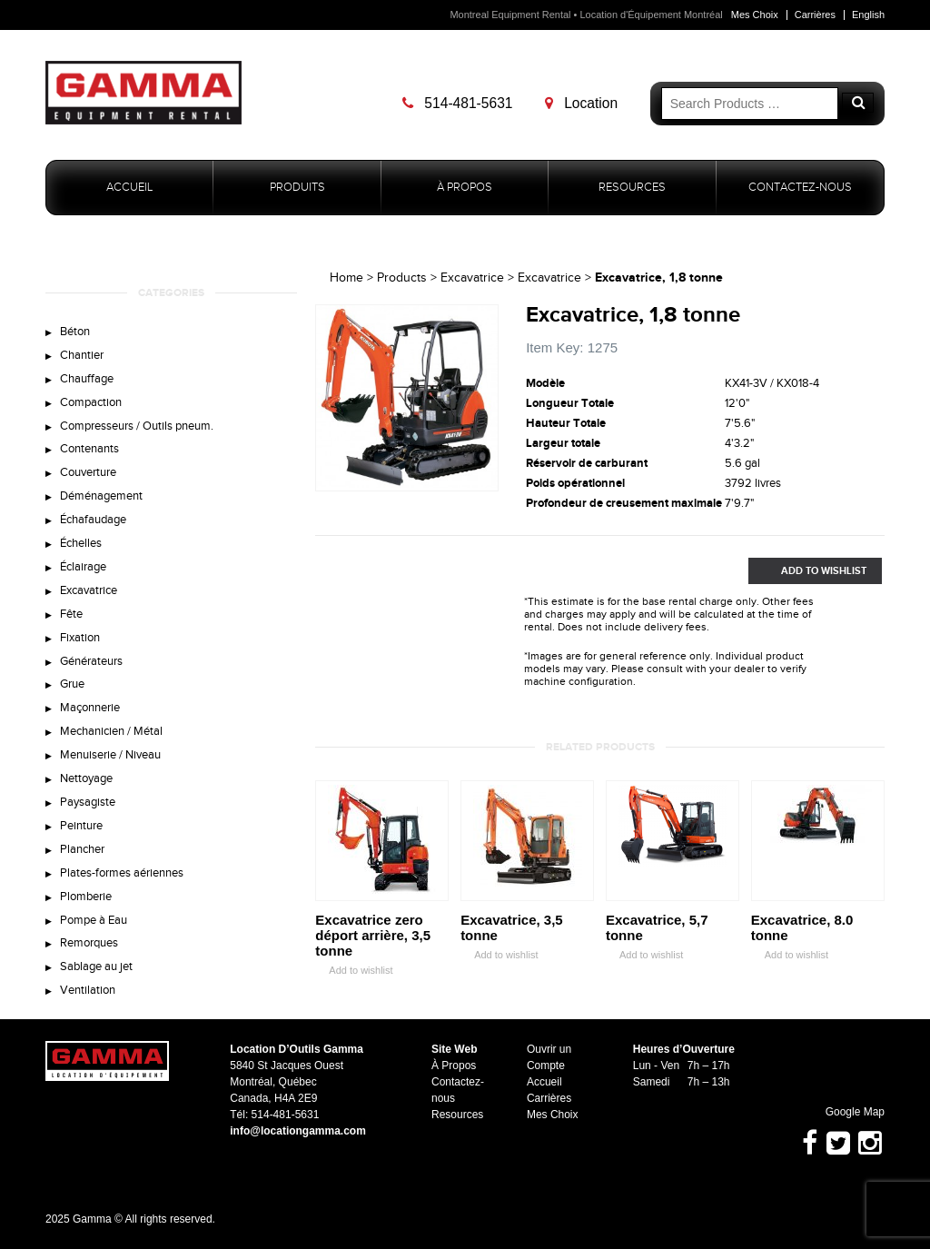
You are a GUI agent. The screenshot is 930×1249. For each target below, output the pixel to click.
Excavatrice (88, 590)
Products (402, 278)
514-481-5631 (457, 103)
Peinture (81, 825)
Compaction (91, 402)
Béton (75, 331)
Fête (71, 614)
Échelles (81, 543)
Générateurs (91, 661)
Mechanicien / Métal (111, 731)
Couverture (88, 472)
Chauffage (87, 379)
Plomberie (86, 896)
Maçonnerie (90, 707)
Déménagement (101, 496)
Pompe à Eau (93, 920)
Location (581, 103)
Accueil (129, 187)
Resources (632, 187)
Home (346, 278)
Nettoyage (86, 778)
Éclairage (83, 567)
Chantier (82, 355)
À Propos (464, 187)
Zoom (484, 478)
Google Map (846, 1111)
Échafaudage (93, 519)
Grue (72, 685)
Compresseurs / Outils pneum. (136, 426)
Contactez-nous (800, 187)
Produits (297, 187)
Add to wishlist (353, 971)
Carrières (815, 14)
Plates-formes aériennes (121, 873)
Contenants (89, 448)
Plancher (82, 849)
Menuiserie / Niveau (110, 755)
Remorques (89, 943)
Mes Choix (754, 14)
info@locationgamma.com (298, 1131)
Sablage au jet (96, 966)
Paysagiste (87, 802)
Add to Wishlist (807, 571)
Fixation (80, 637)
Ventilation (87, 990)
